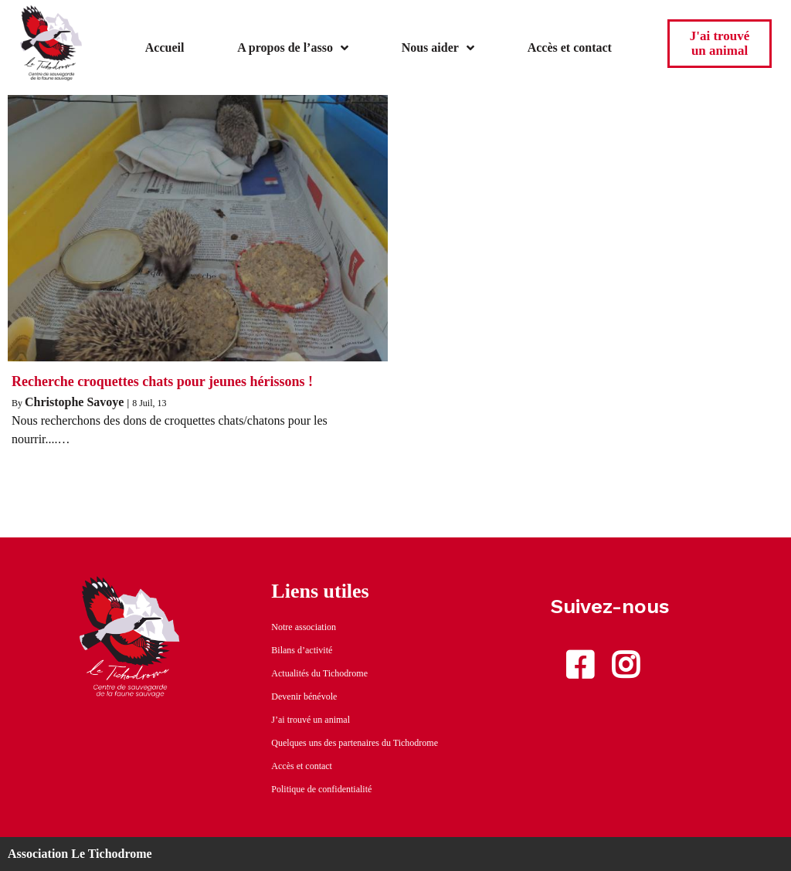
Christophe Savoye (74, 401)
